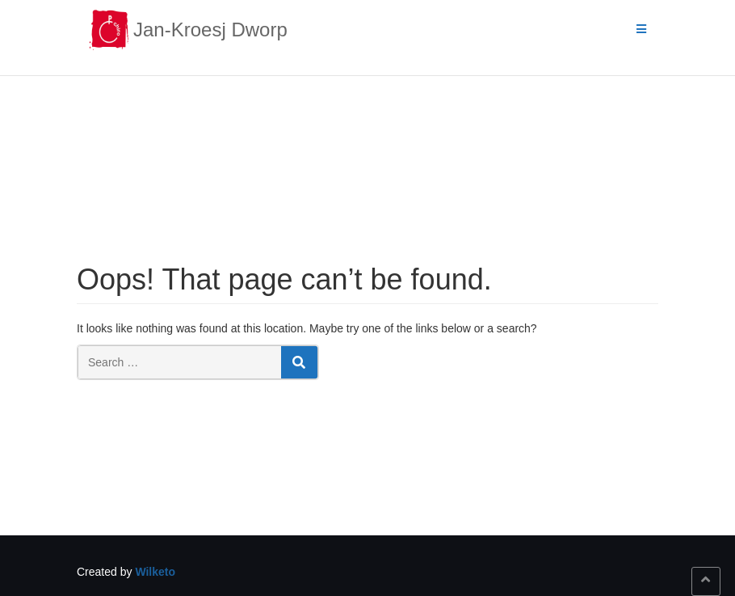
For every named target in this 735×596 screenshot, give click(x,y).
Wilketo (155, 571)
